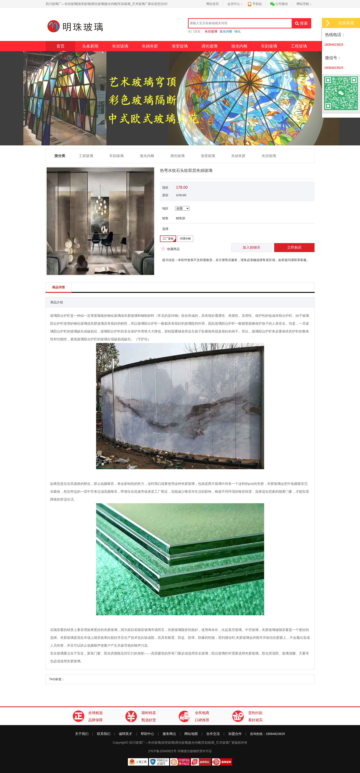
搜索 (301, 23)
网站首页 (212, 4)
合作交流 (213, 734)
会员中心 (235, 4)
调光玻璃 (209, 46)
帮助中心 (147, 734)
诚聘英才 (125, 734)
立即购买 (294, 247)
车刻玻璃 (269, 46)
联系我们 (103, 734)
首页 (60, 46)
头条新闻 (90, 46)
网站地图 (191, 734)
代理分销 (185, 238)
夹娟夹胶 (150, 46)
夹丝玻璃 (120, 46)
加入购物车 (252, 247)
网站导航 (304, 4)
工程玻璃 (299, 46)
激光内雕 (239, 46)
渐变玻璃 (180, 46)
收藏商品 (173, 249)
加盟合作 (235, 734)
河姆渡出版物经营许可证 (194, 751)
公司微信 (279, 4)
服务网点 (169, 734)
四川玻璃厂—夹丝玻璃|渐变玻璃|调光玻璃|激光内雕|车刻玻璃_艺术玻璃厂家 (182, 742)
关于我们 (81, 734)
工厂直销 (168, 238)
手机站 (254, 4)
